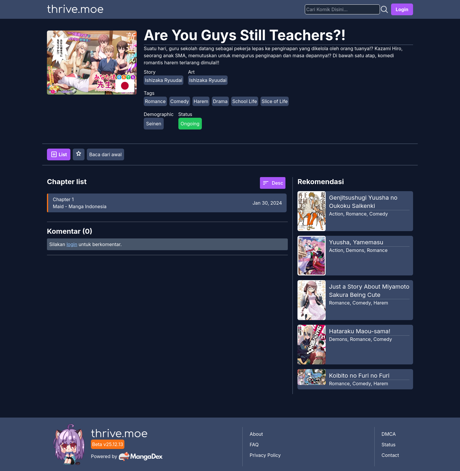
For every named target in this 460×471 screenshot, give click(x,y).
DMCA (389, 434)
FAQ (254, 445)
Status (389, 445)
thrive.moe (75, 9)
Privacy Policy (265, 455)
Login (402, 9)
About (256, 434)
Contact (390, 455)
